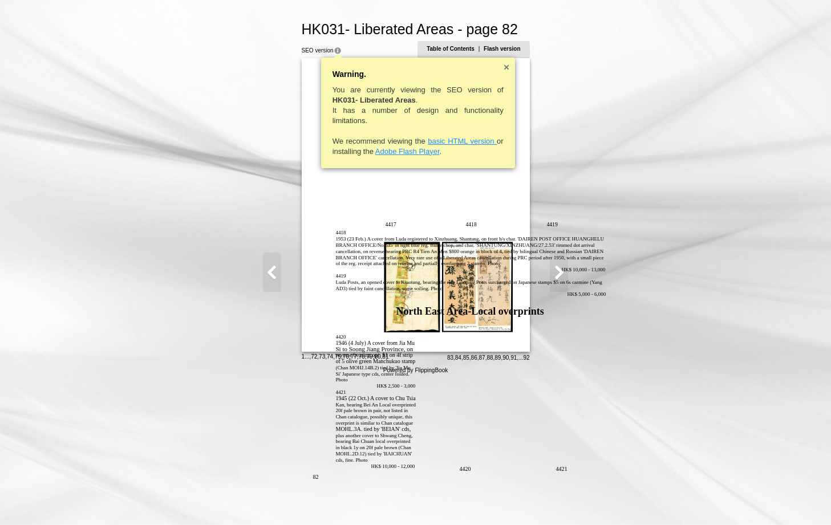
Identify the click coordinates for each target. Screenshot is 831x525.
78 (306, 499)
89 (553, 500)
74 (274, 499)
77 (298, 499)
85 (521, 500)
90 (561, 500)
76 (290, 499)
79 (314, 499)
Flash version (557, 49)
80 (322, 499)
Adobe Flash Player (352, 151)
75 (282, 499)
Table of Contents (506, 49)
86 (529, 500)
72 (259, 499)
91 (569, 500)
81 (330, 499)
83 (505, 500)
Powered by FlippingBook (415, 513)
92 (581, 500)
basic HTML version (406, 141)
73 (267, 499)
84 (513, 500)
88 (545, 500)
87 (537, 500)
